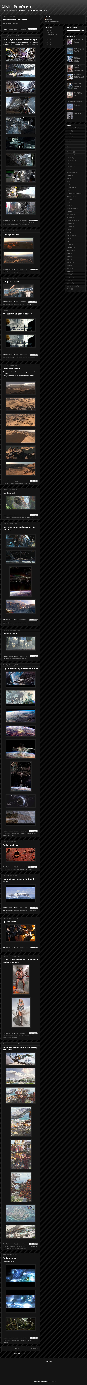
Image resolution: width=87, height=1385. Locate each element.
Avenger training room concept (17, 314)
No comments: (23, 269)
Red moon (22, 869)
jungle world (9, 493)
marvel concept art (8, 224)
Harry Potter (24, 1340)
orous (15, 624)
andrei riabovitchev (72, 128)
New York (15, 224)
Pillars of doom (10, 634)
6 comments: (23, 619)
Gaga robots (77, 113)
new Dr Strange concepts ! (15, 20)
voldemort (5, 1342)
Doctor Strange (33, 223)
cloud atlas (15, 910)
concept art (19, 223)
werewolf (69, 283)
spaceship (30, 517)
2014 (48, 44)
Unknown (49, 19)
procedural (20, 271)
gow (33, 1035)
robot (68, 253)
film (26, 357)
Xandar (24, 1248)
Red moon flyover (11, 845)
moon (18, 304)
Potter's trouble (10, 1258)
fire (68, 181)
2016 (48, 39)
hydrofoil (34, 910)
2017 (48, 30)
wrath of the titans (72, 286)
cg (9, 483)
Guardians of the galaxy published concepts (79, 50)
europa (9, 304)
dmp (68, 169)
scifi (35, 357)
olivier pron (22, 224)
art (7, 223)
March (50, 32)
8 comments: (23, 1244)
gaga (68, 184)
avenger (11, 357)
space (28, 304)
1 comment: (22, 29)
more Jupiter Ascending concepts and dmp (78, 86)
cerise (10, 622)
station (28, 624)
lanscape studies (11, 234)
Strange (27, 224)
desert (8, 271)
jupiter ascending (31, 622)
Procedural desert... (12, 369)
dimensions (26, 223)
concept (13, 223)
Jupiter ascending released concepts (20, 668)
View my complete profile (52, 21)
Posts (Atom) (24, 1353)
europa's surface (11, 281)
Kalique (5, 624)
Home (17, 1348)
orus (18, 624)
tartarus (69, 271)
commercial (10, 1035)
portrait (69, 244)
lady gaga (69, 217)
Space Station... (10, 922)
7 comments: (23, 831)
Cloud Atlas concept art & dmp (78, 94)
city (10, 223)
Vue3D (36, 44)
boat (10, 910)
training (5, 359)
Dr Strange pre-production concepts (20, 39)
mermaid (69, 223)
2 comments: (23, 1033)
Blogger (54, 1381)
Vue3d (25, 271)
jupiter (15, 304)
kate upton (70, 214)
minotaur (9, 1037)
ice (12, 304)
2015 (48, 42)
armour (69, 131)
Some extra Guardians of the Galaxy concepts (79, 76)
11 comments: (23, 220)
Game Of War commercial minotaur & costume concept (79, 68)
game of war (28, 1035)
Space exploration (77, 105)
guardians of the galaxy (31, 1246)
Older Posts (35, 1348)
